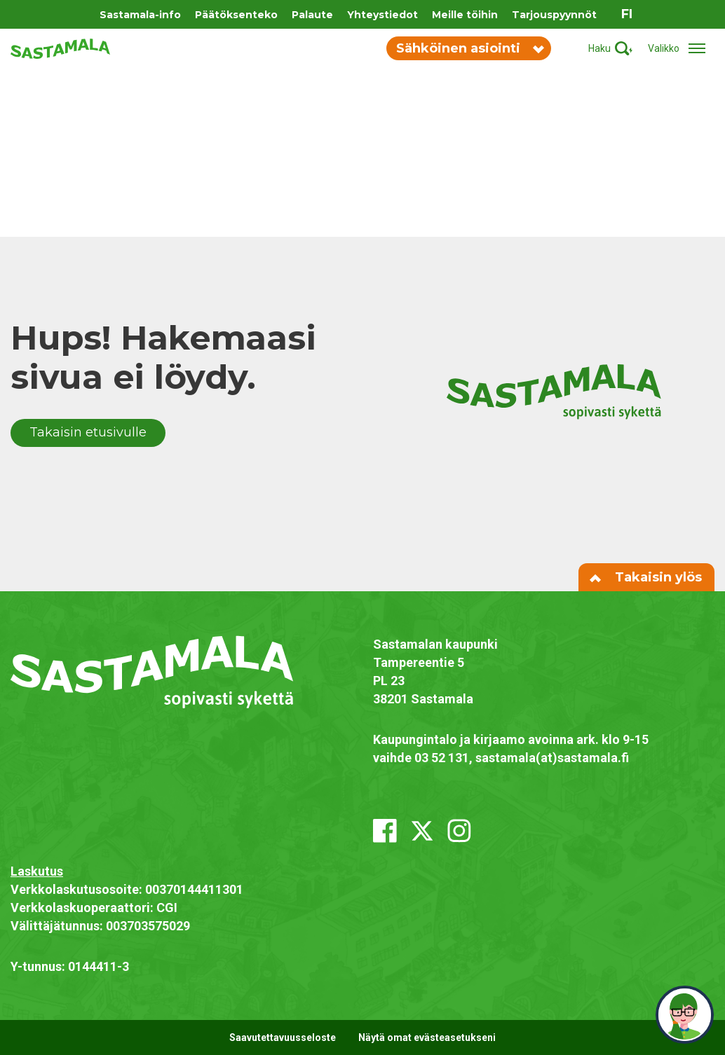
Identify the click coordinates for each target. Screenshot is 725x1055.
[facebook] (385, 831)
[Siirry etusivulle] (60, 47)
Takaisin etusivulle (88, 432)
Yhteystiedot (382, 14)
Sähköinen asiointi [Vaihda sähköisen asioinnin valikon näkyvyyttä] (469, 48)
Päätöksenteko (236, 14)
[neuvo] (685, 1015)
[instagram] (459, 831)
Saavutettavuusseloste (282, 1037)
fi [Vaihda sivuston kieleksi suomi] (626, 14)
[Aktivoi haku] (610, 49)
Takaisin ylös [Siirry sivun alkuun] (646, 577)
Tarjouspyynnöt (554, 14)
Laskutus (37, 871)
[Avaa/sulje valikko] (681, 48)
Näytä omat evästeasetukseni (427, 1037)
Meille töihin (465, 14)
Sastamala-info (140, 14)
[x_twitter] (422, 831)
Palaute (312, 14)
